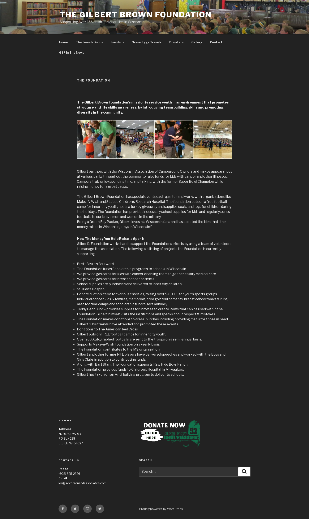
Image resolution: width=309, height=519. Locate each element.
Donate (176, 42)
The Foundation (90, 42)
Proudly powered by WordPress (161, 509)
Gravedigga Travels (146, 42)
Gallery (196, 42)
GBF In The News (71, 52)
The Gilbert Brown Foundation (136, 14)
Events (118, 42)
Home (63, 42)
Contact (216, 42)
